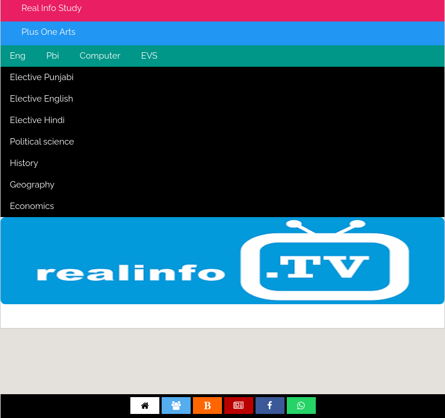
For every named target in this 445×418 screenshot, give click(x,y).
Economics (32, 206)
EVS (149, 56)
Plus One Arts (48, 32)
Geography (32, 184)
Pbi (52, 56)
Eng (17, 56)
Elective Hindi (37, 120)
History (24, 163)
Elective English (41, 98)
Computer (100, 56)
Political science (42, 141)
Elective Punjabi (42, 77)
